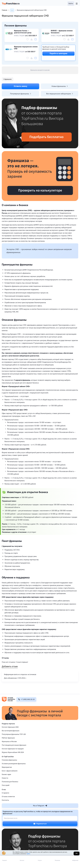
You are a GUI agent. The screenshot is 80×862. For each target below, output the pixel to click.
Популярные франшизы (20, 93)
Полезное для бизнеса (10, 781)
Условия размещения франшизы (14, 763)
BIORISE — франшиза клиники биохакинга (62, 32)
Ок (76, 853)
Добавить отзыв (10, 666)
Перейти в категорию (58, 53)
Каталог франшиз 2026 (10, 727)
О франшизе (8, 79)
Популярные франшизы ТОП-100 (14, 734)
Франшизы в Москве (9, 741)
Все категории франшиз (10, 730)
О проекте (5, 793)
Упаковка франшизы (9, 760)
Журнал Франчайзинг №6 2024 (13, 752)
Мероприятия (7, 767)
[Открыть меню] (76, 3)
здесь (28, 853)
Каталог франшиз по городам (13, 749)
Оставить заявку (20, 86)
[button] (70, 3)
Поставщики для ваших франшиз (14, 745)
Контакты (5, 800)
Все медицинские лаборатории (59, 93)
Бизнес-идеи (6, 774)
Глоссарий (5, 785)
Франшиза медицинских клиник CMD (26, 48)
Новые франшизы (60, 86)
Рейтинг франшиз (8, 738)
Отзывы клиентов (8, 796)
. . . (12, 10)
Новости (5, 778)
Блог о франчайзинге (9, 771)
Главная (6, 10)
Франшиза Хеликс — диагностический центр (22, 32)
